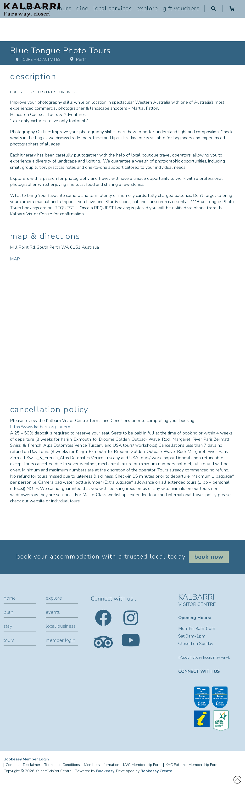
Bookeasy (105, 771)
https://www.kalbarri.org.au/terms (41, 427)
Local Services (112, 8)
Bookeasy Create (156, 771)
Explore (147, 8)
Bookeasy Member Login (26, 759)
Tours (64, 8)
